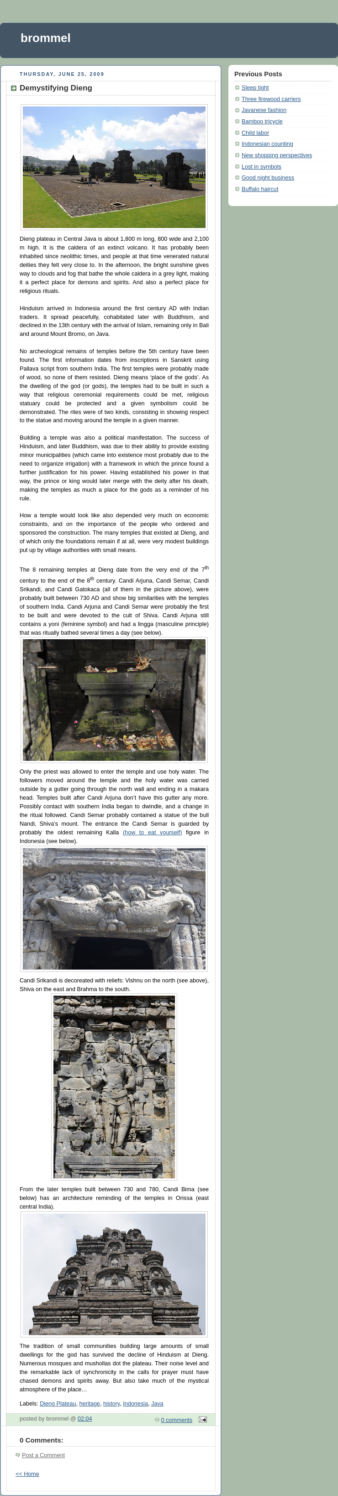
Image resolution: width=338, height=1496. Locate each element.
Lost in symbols (261, 167)
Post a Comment (43, 1455)
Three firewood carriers (271, 99)
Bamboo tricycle (262, 121)
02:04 (85, 1419)
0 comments (177, 1420)
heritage (89, 1404)
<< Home (27, 1474)
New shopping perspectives (277, 155)
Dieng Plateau (58, 1404)
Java (157, 1404)
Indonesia (135, 1404)
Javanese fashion (264, 110)
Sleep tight (255, 88)
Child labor (255, 133)
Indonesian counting (267, 144)
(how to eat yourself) (152, 832)
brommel (46, 38)
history (111, 1404)
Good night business (268, 178)
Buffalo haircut (260, 189)
